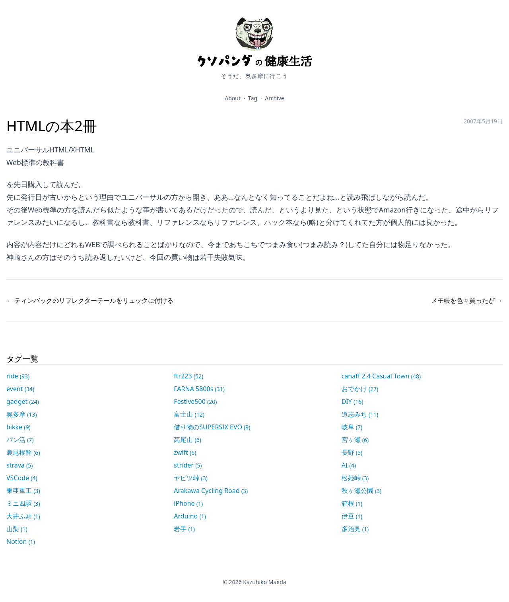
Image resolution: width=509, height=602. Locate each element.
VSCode (21, 477)
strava (19, 465)
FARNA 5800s (199, 388)
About (233, 98)
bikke (18, 427)
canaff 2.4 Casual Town (381, 376)
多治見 (355, 528)
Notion (20, 541)
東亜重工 (23, 490)
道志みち (360, 414)
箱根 (352, 503)
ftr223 (188, 376)
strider (188, 465)
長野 (352, 452)
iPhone (188, 503)
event (20, 388)
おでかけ (360, 388)
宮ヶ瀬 (355, 439)
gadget (22, 401)
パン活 (20, 439)
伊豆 (352, 516)
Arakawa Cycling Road (211, 490)
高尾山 (187, 439)
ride (17, 376)
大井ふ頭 (23, 516)
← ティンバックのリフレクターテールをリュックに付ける (89, 300)
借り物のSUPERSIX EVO (212, 427)
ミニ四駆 (23, 503)
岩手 (184, 528)
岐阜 (352, 427)
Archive (274, 98)
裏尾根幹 (23, 452)
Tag (252, 98)
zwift (185, 452)
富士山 (189, 414)
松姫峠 (355, 477)
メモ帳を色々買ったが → (467, 300)
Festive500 (195, 401)
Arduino (190, 516)
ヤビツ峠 (191, 477)
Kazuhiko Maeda (264, 582)
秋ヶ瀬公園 (362, 490)
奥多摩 (21, 414)
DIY (352, 401)
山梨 (16, 528)
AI (349, 465)
